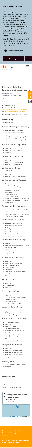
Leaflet (12, 416)
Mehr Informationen (15, 51)
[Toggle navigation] (27, 66)
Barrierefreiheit (6, 433)
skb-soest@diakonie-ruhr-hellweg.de (16, 109)
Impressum (17, 433)
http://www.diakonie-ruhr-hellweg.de (17, 111)
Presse (4, 431)
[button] (17, 406)
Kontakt (17, 431)
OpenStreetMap (20, 416)
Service (11, 431)
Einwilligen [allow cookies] (13, 58)
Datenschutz (5, 435)
